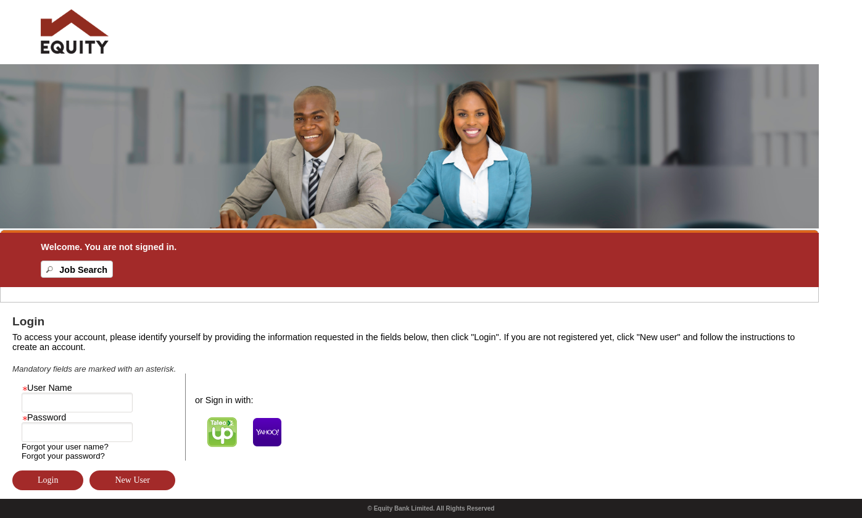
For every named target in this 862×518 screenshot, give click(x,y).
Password (44, 417)
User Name (47, 388)
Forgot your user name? (65, 446)
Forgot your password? (63, 456)
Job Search (83, 270)
